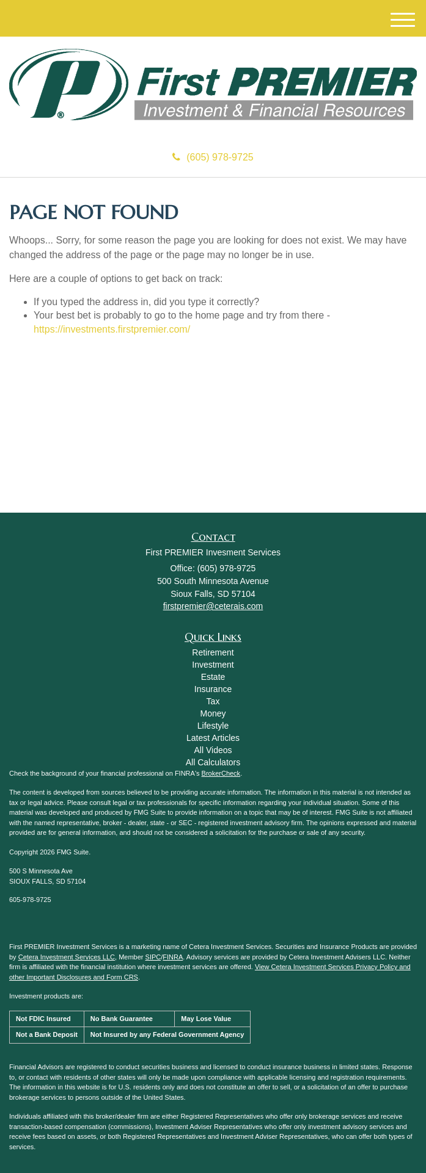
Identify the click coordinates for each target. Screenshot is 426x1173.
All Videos (213, 750)
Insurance (213, 689)
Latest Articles (213, 738)
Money (213, 713)
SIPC (153, 957)
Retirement (212, 652)
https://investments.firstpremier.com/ (112, 329)
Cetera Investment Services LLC (66, 957)
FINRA (173, 957)
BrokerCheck (221, 773)
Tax (213, 701)
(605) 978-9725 (212, 157)
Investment (212, 665)
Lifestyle (213, 726)
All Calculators (213, 762)
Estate (213, 677)
